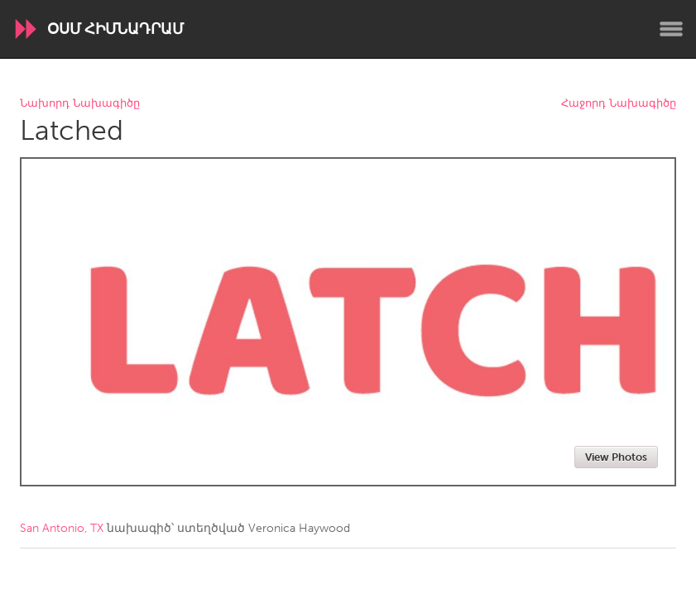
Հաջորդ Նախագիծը (618, 103)
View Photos (616, 457)
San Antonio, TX (61, 528)
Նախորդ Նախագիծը (80, 103)
